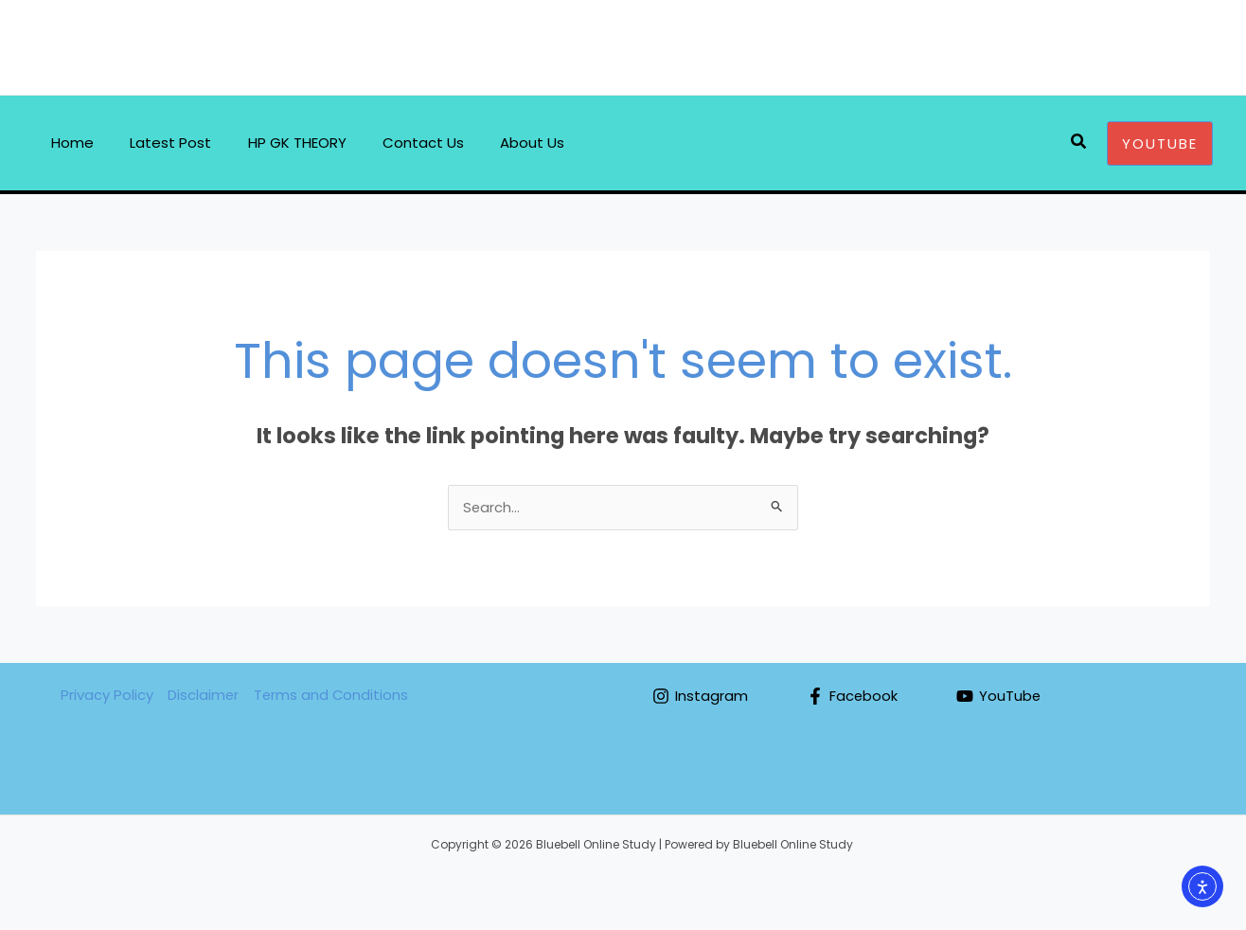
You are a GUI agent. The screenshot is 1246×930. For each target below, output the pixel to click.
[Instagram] (700, 697)
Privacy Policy (106, 696)
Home (68, 142)
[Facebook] (852, 697)
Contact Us (395, 142)
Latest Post (159, 142)
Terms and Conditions (331, 696)
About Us (497, 142)
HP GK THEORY (277, 142)
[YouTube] (1000, 697)
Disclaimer (203, 696)
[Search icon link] (1079, 143)
